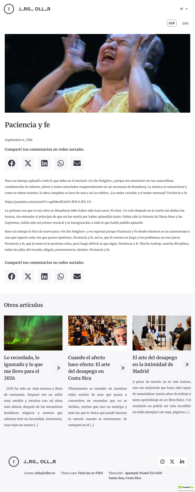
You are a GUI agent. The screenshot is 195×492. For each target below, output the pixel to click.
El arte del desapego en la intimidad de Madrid (155, 364)
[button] (11, 163)
